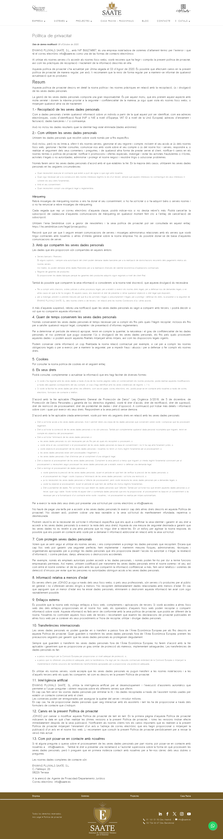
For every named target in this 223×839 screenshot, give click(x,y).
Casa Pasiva (185, 796)
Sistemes (59, 21)
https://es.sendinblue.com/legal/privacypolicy (59, 226)
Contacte (163, 21)
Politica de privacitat (53, 817)
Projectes (83, 21)
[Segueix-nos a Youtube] (189, 814)
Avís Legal (36, 817)
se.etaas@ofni (67, 54)
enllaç (102, 364)
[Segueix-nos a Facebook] (167, 814)
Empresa (37, 21)
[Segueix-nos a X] (174, 814)
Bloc (145, 21)
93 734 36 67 (153, 823)
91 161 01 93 (153, 820)
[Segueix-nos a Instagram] (182, 814)
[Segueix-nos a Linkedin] (160, 814)
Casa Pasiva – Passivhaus (117, 21)
